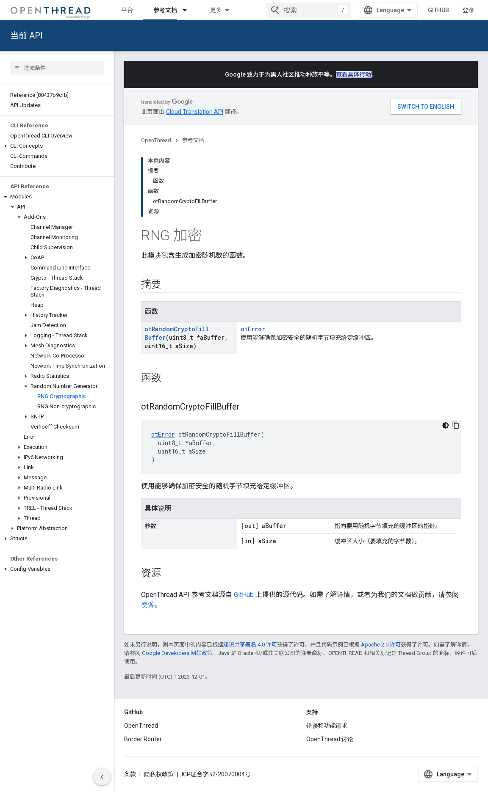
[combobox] (308, 10)
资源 (148, 605)
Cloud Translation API (194, 111)
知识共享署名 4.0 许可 (250, 644)
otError (253, 329)
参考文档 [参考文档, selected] (165, 10)
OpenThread (156, 140)
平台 (127, 10)
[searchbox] (57, 67)
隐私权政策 (159, 774)
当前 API (26, 35)
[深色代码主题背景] (446, 425)
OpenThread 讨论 (329, 739)
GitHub (438, 10)
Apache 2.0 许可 (381, 644)
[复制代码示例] (456, 425)
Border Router (143, 739)
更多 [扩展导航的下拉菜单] (216, 10)
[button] (57, 146)
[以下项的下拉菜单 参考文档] (188, 10)
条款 (130, 774)
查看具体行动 (354, 74)
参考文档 (193, 140)
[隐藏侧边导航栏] (102, 776)
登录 (468, 10)
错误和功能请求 (327, 725)
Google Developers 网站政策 (177, 653)
